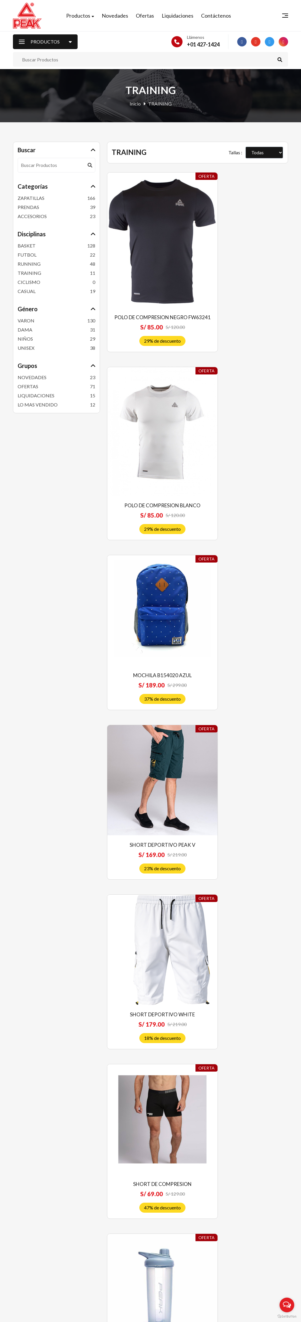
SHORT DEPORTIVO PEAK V (245, 442)
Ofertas (148, 17)
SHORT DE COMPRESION (245, 587)
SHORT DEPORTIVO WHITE (150, 587)
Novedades (118, 17)
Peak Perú (60, 1313)
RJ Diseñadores (272, 1313)
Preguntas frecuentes (175, 1218)
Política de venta (171, 1227)
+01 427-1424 (203, 46)
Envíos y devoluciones (176, 1237)
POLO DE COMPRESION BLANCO (245, 285)
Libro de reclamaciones (177, 1266)
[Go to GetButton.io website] (286, 1316)
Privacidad (165, 1256)
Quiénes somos (169, 1208)
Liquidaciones (181, 17)
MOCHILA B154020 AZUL (150, 442)
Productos (82, 17)
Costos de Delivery (173, 1247)
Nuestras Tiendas (101, 1256)
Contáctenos (220, 17)
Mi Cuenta (94, 1237)
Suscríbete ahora (256, 1277)
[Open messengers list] (287, 1305)
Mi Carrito (94, 1247)
